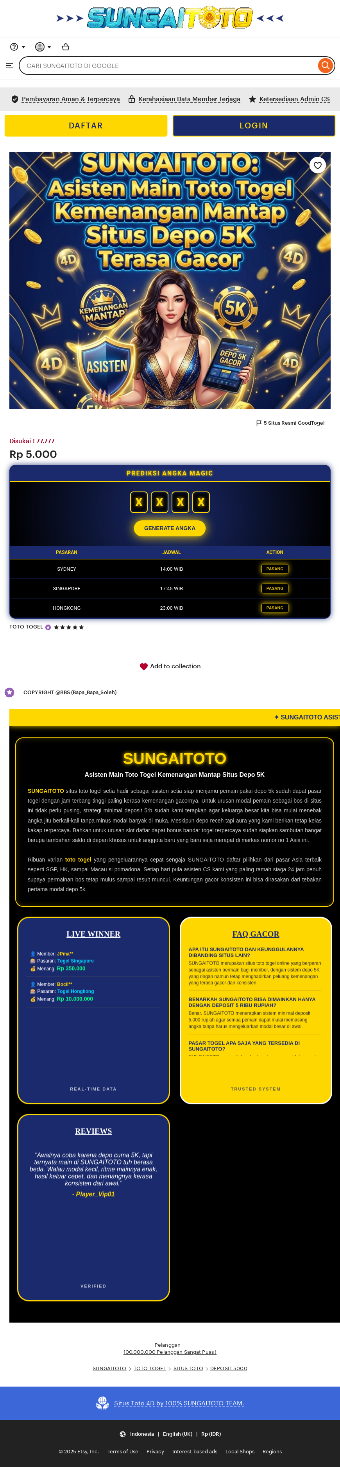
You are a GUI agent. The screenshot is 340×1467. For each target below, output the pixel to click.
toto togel (78, 859)
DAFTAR (86, 125)
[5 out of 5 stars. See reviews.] (70, 627)
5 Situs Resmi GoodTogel (290, 423)
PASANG (275, 568)
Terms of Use (122, 1452)
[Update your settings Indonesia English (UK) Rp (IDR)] (170, 1434)
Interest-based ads (194, 1452)
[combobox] (167, 65)
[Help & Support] (17, 46)
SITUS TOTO (188, 1368)
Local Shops (239, 1452)
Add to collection (170, 666)
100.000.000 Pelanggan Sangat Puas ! (170, 1352)
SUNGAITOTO (46, 791)
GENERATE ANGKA (169, 528)
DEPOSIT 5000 (228, 1368)
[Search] (325, 65)
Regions (272, 1452)
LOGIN (254, 125)
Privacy (155, 1452)
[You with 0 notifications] (43, 46)
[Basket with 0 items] (65, 46)
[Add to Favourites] (318, 165)
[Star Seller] (48, 627)
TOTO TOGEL (26, 627)
